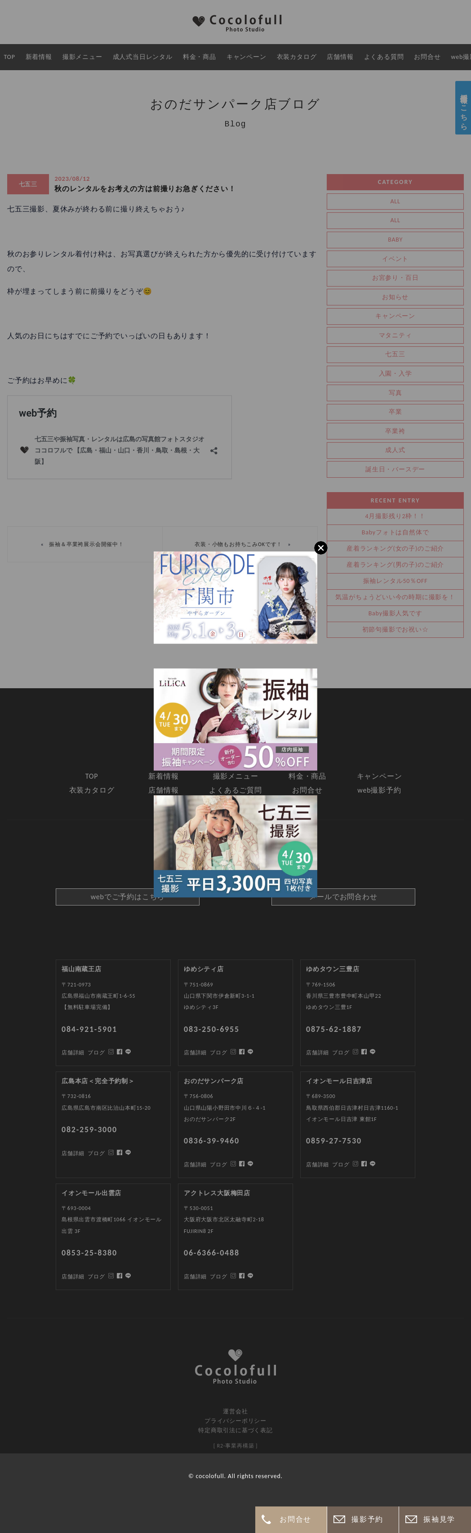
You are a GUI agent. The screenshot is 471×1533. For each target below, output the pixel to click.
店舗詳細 (73, 1276)
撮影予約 (367, 1519)
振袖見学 (439, 1519)
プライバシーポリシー (235, 1420)
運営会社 (235, 1411)
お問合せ (295, 1519)
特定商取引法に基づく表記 (235, 1430)
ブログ (96, 1276)
